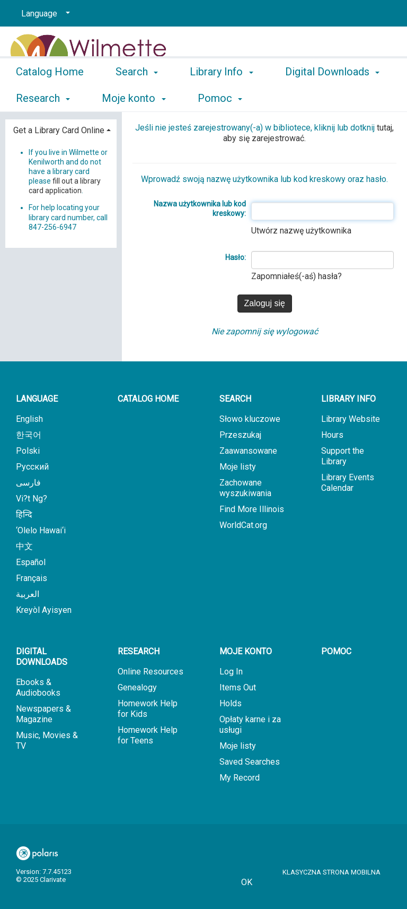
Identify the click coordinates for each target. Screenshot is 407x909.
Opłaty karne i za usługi (250, 724)
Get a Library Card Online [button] (58, 130)
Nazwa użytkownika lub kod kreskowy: (200, 209)
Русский (32, 467)
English (29, 419)
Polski (28, 451)
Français (31, 578)
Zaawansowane (248, 451)
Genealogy (137, 687)
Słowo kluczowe (249, 419)
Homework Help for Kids (148, 708)
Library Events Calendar (347, 482)
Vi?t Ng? (31, 499)
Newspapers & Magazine (43, 714)
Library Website (350, 419)
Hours (332, 435)
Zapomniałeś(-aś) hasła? (296, 276)
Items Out (237, 687)
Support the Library (342, 456)
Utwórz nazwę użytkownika (301, 231)
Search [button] (137, 96)
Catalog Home (50, 96)
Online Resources (150, 671)
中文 (24, 546)
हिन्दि (24, 514)
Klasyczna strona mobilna (331, 872)
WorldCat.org (243, 525)
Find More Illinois (251, 509)
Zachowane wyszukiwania (245, 488)
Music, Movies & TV (47, 740)
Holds (230, 703)
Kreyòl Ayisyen (44, 610)
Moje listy (237, 467)
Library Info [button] (221, 96)
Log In (231, 671)
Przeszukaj (240, 435)
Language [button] (37, 399)
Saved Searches (249, 762)
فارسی (28, 483)
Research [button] (139, 651)
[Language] (44, 13)
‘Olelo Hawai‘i (41, 530)
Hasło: (235, 257)
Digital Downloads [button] (41, 656)
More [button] (306, 98)
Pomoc (336, 651)
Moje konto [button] (245, 651)
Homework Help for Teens (148, 735)
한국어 (28, 435)
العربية (27, 594)
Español (31, 562)
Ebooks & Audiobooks (38, 687)
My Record (239, 778)
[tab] (61, 129)
